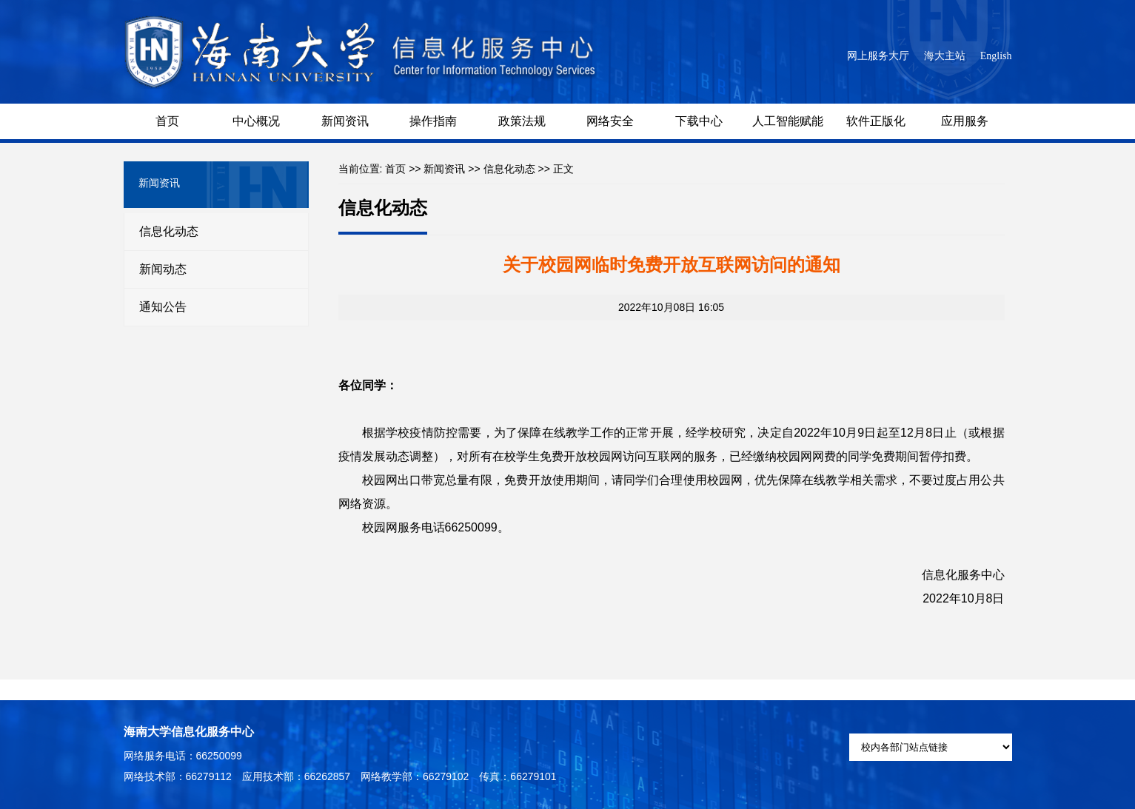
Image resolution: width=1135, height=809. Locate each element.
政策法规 (522, 121)
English (996, 55)
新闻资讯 (345, 121)
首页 (167, 121)
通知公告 (163, 307)
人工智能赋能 (787, 121)
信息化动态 (168, 231)
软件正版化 (875, 121)
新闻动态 (163, 269)
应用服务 (964, 121)
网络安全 (610, 121)
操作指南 (433, 121)
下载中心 (699, 121)
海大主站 (944, 55)
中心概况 (256, 121)
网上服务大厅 (878, 55)
